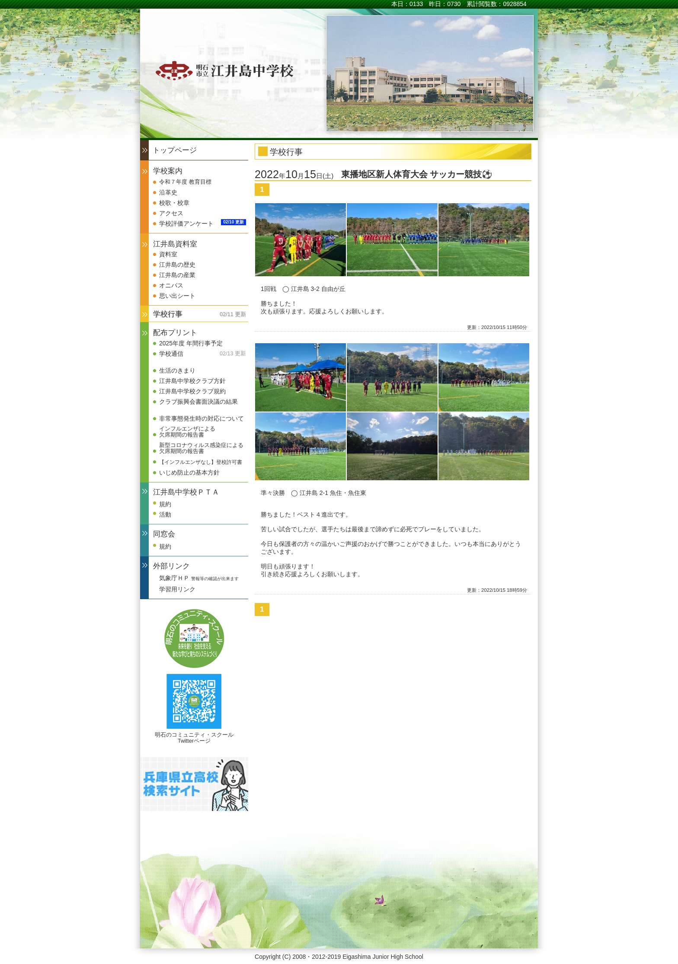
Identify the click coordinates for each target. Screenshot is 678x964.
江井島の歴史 (177, 264)
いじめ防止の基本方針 (189, 472)
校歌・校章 (174, 202)
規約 (165, 504)
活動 (165, 514)
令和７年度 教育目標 (185, 182)
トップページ (175, 150)
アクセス (171, 213)
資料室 (168, 254)
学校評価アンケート (186, 223)
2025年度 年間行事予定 (191, 343)
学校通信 (171, 353)
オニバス (171, 285)
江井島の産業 (177, 274)
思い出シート (177, 295)
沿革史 (168, 192)
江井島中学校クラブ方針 (192, 380)
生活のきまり (177, 370)
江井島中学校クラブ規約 (192, 391)
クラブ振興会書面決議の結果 (198, 401)
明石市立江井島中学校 (221, 70)
